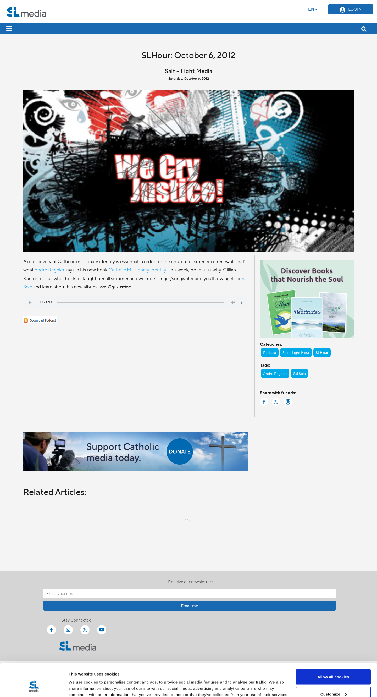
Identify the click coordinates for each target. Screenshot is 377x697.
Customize (333, 666)
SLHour (322, 352)
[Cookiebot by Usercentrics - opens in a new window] (34, 687)
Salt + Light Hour (295, 352)
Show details (81, 681)
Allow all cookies (333, 648)
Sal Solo (299, 373)
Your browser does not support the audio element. (135, 302)
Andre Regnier (49, 269)
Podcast (269, 352)
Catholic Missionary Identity (137, 269)
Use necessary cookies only (333, 683)
